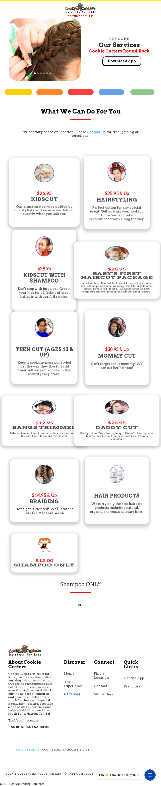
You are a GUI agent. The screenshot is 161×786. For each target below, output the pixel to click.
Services (72, 694)
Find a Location (101, 675)
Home (69, 673)
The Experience (73, 684)
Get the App (134, 678)
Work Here (103, 694)
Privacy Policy (28, 749)
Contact (100, 686)
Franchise (132, 686)
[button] (7, 12)
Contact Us (96, 132)
